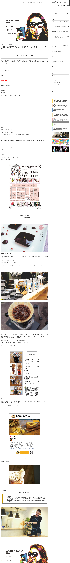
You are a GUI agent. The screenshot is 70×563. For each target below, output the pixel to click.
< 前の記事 (3, 45)
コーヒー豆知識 (56, 91)
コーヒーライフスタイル (57, 81)
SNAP (54, 93)
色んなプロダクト (40, 3)
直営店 (59, 3)
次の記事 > (11, 45)
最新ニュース (21, 3)
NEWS (7, 45)
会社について (33, 3)
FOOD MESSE (55, 98)
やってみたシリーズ (57, 86)
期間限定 (4, 52)
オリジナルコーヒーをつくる (53, 3)
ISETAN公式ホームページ (6, 71)
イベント (15, 52)
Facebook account (4, 491)
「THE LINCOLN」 (4, 399)
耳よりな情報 (21, 52)
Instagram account (5, 488)
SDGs (54, 84)
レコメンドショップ (56, 88)
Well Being (55, 72)
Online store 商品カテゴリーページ (10, 406)
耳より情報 (27, 3)
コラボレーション (33, 52)
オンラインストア (65, 3)
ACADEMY (55, 76)
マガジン (54, 95)
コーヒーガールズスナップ (58, 74)
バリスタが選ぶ (9, 52)
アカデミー (47, 3)
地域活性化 (26, 52)
